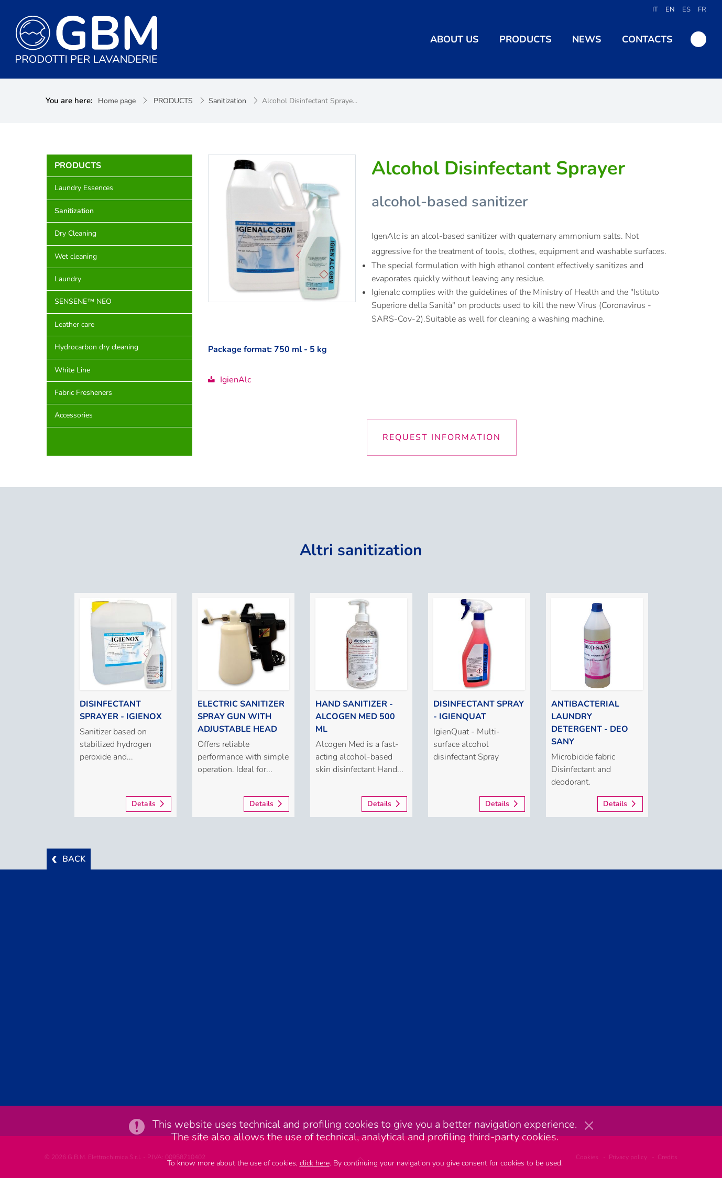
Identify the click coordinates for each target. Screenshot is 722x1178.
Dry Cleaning (75, 233)
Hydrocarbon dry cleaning (96, 347)
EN (670, 9)
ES (686, 9)
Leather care (74, 324)
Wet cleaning (75, 256)
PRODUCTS (173, 101)
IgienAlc (229, 380)
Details (144, 804)
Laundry (67, 279)
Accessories (73, 415)
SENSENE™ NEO (83, 301)
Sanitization (227, 101)
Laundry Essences (83, 188)
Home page (117, 101)
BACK (73, 859)
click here (315, 1163)
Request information (441, 437)
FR (702, 9)
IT (655, 9)
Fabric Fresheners (83, 393)
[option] (125, 705)
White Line (72, 370)
